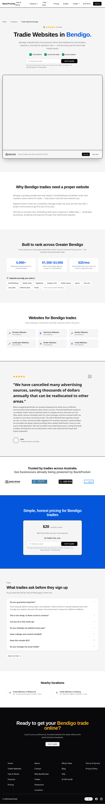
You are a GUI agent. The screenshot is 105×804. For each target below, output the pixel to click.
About (37, 763)
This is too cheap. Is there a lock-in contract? (52, 615)
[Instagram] (101, 799)
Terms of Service (31, 67)
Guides (65, 4)
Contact (37, 768)
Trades (76, 4)
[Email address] (43, 61)
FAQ (63, 774)
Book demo (86, 4)
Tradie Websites (14, 768)
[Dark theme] (91, 799)
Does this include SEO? (52, 640)
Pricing (56, 4)
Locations (14, 22)
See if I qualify (69, 61)
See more (95, 154)
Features (34, 4)
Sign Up (97, 4)
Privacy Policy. (43, 67)
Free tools (44, 3)
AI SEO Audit (67, 779)
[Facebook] (96, 799)
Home (4, 22)
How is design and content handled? (52, 634)
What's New (67, 763)
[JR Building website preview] (52, 113)
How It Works (18, 3)
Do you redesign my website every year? (52, 628)
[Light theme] (88, 799)
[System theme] (86, 799)
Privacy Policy (91, 768)
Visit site (85, 154)
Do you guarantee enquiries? (52, 602)
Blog (64, 768)
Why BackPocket (41, 774)
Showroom (39, 785)
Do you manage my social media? (52, 647)
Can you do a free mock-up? (52, 622)
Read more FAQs (14, 656)
